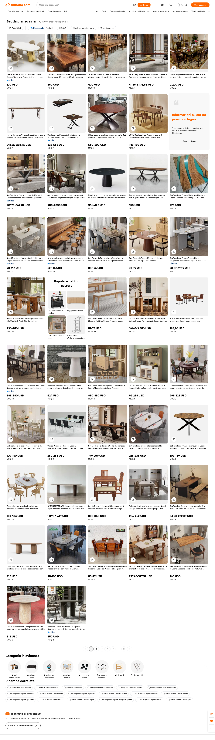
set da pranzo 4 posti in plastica (82, 694)
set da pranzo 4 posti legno (179, 700)
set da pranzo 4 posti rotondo (145, 694)
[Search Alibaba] (85, 4)
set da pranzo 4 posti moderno (20, 694)
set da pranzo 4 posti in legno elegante (115, 700)
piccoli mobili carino (73, 688)
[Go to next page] (129, 649)
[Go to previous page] (85, 649)
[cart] (171, 5)
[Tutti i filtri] (15, 28)
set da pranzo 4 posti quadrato (20, 700)
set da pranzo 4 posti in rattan (114, 694)
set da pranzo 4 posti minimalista (162, 688)
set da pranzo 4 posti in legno (81, 700)
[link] (211, 714)
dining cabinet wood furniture (100, 688)
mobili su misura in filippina (19, 688)
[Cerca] (144, 5)
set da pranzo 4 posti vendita (175, 694)
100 (124, 649)
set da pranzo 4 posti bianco (51, 700)
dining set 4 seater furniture (130, 688)
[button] (134, 5)
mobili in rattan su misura (47, 688)
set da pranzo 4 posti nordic (51, 694)
